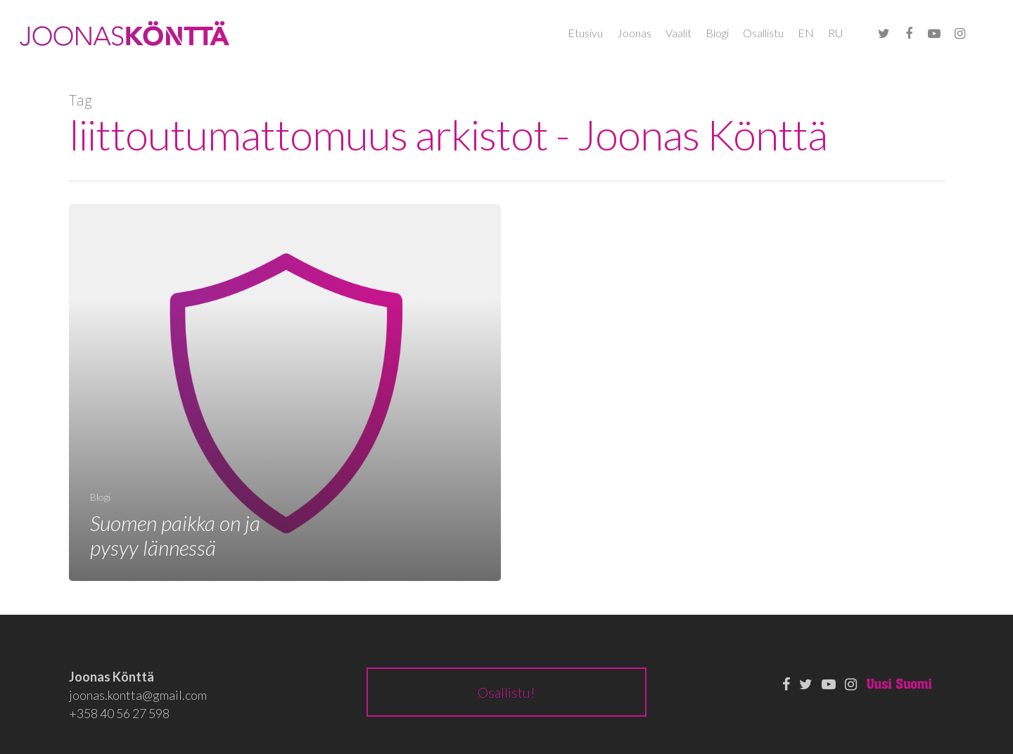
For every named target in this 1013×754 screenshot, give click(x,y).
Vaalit (678, 32)
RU (835, 32)
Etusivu (585, 32)
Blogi (717, 32)
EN (806, 32)
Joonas (634, 32)
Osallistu (763, 32)
